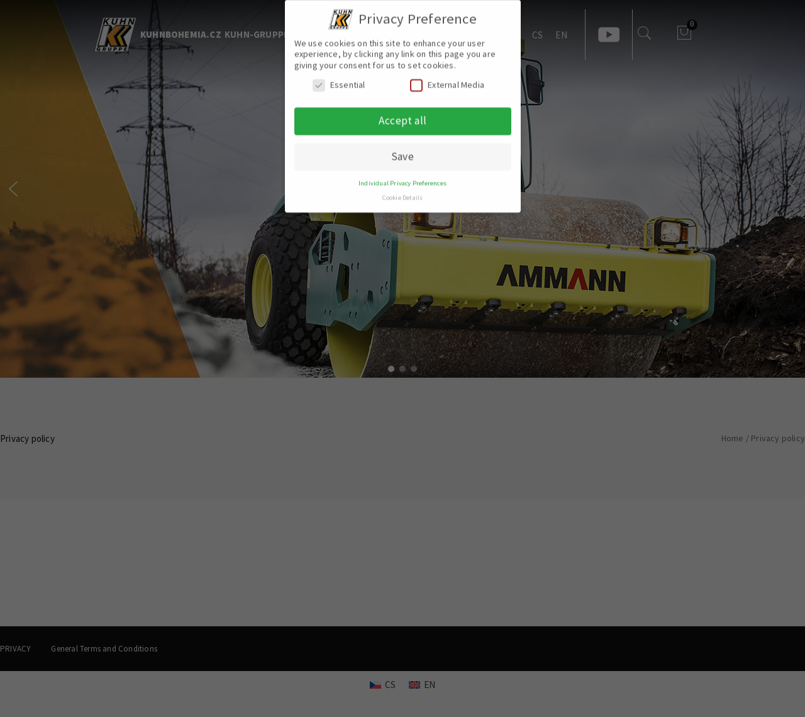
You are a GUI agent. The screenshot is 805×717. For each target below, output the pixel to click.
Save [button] (402, 150)
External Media (447, 79)
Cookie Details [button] (402, 192)
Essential (339, 79)
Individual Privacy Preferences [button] (402, 177)
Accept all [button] (402, 114)
